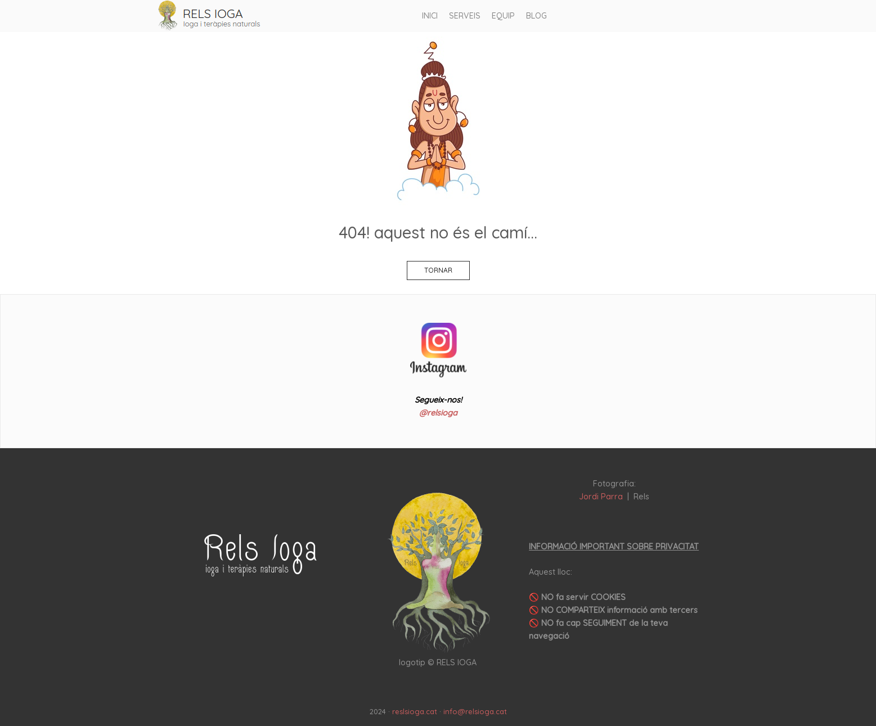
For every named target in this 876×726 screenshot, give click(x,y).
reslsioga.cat (414, 711)
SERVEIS (464, 16)
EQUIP (503, 16)
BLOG (536, 16)
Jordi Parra (601, 496)
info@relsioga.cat (475, 711)
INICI (430, 16)
